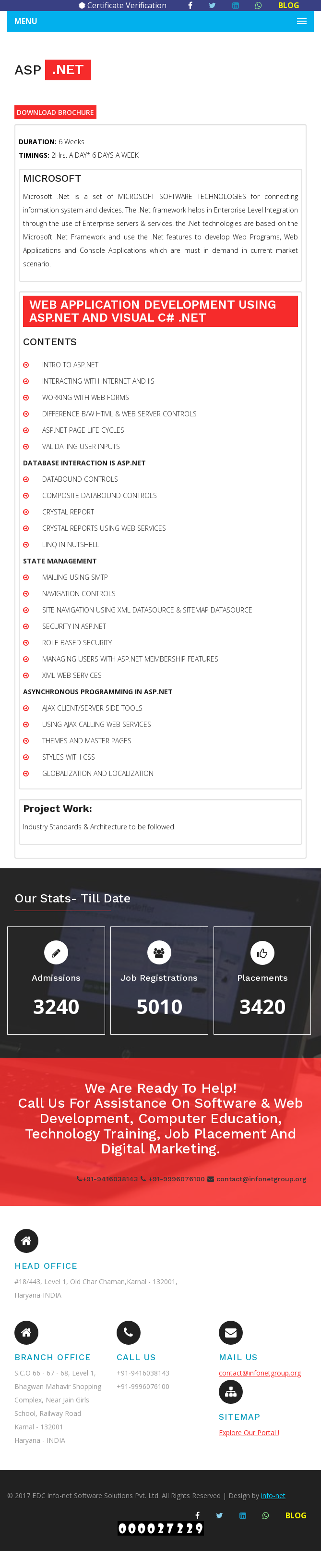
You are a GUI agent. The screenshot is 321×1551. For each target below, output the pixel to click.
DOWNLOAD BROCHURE (55, 112)
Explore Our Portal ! (249, 1432)
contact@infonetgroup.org (260, 1372)
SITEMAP (240, 1417)
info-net (273, 1495)
